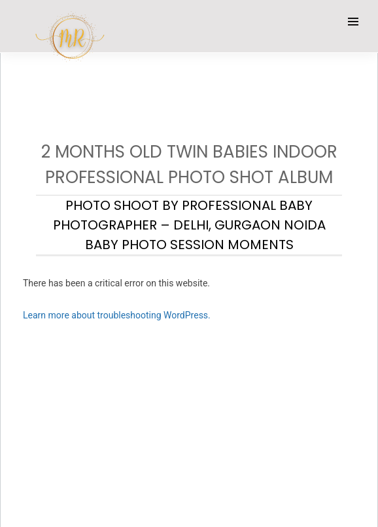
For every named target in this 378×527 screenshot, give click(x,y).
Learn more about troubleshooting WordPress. (117, 315)
